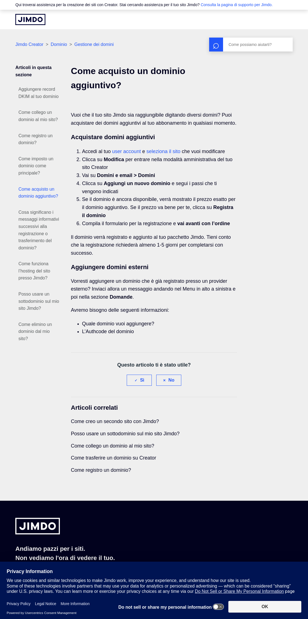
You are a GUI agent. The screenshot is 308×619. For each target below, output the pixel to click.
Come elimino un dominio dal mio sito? (35, 331)
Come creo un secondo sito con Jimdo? (115, 421)
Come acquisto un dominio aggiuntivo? (38, 193)
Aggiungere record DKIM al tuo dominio (38, 93)
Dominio (59, 44)
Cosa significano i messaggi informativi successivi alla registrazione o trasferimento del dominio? (38, 230)
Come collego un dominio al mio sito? (38, 116)
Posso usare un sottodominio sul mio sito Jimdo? (38, 301)
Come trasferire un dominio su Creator (113, 458)
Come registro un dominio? (35, 139)
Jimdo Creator (29, 44)
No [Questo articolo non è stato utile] (171, 380)
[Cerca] (251, 44)
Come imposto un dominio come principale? (35, 165)
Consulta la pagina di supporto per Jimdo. (237, 5)
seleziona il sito (163, 151)
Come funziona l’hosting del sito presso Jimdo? (34, 270)
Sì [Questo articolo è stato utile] (142, 380)
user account (126, 151)
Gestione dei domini (94, 44)
